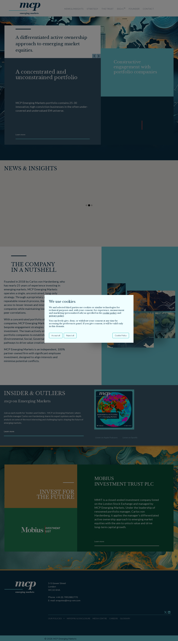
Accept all (55, 335)
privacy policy (56, 316)
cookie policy (110, 313)
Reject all (70, 335)
